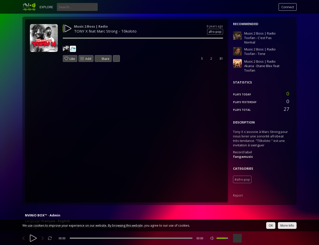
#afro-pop (242, 179)
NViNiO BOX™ (36, 215)
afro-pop (215, 32)
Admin (55, 215)
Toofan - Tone (254, 53)
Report (238, 195)
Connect (287, 7)
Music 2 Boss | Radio (91, 26)
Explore (46, 7)
